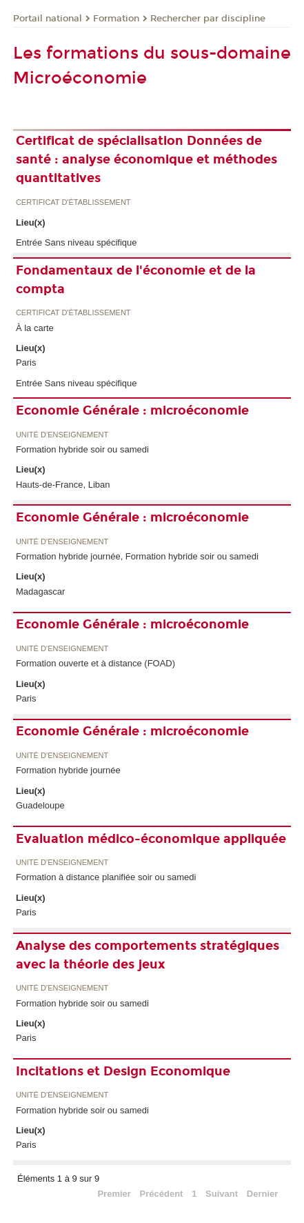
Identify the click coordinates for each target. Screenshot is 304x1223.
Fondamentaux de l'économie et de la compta (136, 280)
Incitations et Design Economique (123, 1071)
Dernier (262, 1194)
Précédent (161, 1194)
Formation (116, 18)
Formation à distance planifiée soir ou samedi (106, 877)
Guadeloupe (40, 805)
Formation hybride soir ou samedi (82, 449)
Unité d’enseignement (62, 435)
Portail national (47, 18)
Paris (26, 362)
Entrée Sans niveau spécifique (76, 242)
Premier (113, 1194)
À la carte (35, 328)
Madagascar (40, 591)
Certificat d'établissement (73, 202)
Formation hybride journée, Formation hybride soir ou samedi (137, 556)
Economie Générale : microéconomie (132, 410)
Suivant (221, 1194)
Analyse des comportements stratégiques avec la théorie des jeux (147, 955)
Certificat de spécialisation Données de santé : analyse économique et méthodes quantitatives (146, 159)
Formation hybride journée (68, 770)
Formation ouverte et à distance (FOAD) (95, 663)
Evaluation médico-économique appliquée (151, 838)
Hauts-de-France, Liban (63, 484)
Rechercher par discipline (207, 18)
